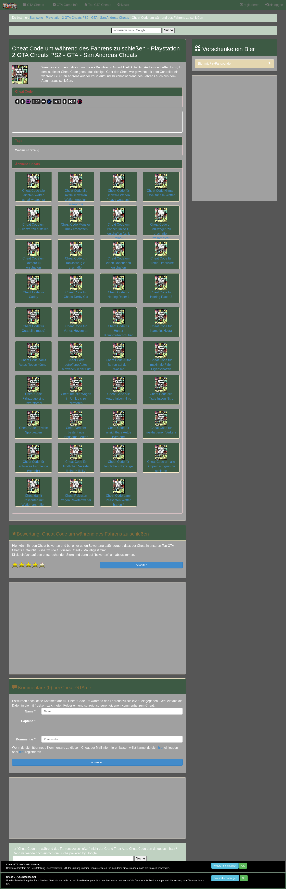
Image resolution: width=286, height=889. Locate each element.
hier (160, 747)
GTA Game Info (65, 5)
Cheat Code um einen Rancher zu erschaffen (118, 258)
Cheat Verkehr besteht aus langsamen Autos (76, 428)
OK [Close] (243, 865)
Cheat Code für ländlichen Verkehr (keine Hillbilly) (76, 461)
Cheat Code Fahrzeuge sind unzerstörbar (33, 394)
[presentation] (71, 725)
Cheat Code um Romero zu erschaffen (33, 258)
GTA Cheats (35, 5)
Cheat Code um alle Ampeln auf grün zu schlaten (161, 461)
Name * (30, 711)
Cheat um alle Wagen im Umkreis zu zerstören (76, 394)
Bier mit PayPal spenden (234, 63)
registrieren (249, 5)
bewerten (141, 565)
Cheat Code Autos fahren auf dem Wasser (118, 360)
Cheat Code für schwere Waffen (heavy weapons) (118, 190)
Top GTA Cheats (97, 5)
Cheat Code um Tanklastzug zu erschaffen (76, 258)
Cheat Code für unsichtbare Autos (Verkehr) (118, 428)
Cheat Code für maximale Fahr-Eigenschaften (161, 360)
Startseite (36, 17)
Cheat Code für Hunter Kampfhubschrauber (118, 326)
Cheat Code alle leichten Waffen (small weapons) (33, 190)
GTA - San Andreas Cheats (110, 17)
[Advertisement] (97, 121)
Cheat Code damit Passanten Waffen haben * (118, 495)
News (123, 5)
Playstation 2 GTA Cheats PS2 (67, 17)
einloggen (274, 5)
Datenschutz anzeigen (225, 878)
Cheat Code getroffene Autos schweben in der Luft (76, 360)
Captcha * (28, 721)
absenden (97, 762)
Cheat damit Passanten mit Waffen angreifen (33, 495)
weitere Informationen (225, 865)
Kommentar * (26, 739)
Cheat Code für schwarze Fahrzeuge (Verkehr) (33, 461)
